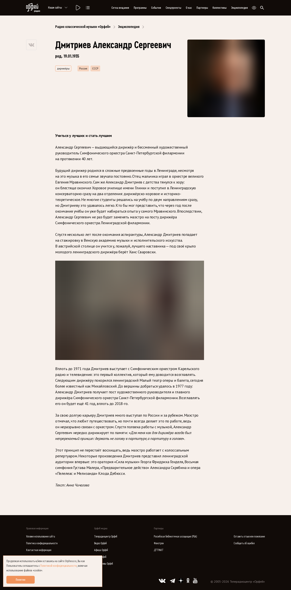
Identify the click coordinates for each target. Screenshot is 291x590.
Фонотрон (159, 543)
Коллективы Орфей (103, 563)
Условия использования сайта (40, 536)
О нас (189, 7)
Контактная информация (38, 550)
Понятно (20, 579)
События (156, 7)
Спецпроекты (173, 7)
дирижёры (63, 68)
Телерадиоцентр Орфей (105, 536)
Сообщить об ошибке (244, 543)
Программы (140, 7)
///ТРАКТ (159, 550)
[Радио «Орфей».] (78, 8)
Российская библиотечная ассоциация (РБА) (175, 536)
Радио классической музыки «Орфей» (83, 27)
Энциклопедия (239, 7)
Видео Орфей (100, 543)
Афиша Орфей (101, 550)
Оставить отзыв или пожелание (249, 536)
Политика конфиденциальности (42, 543)
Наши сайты (58, 7)
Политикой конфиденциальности (58, 565)
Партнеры (202, 7)
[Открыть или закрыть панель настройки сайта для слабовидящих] (254, 8)
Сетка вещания (120, 7)
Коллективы (219, 7)
